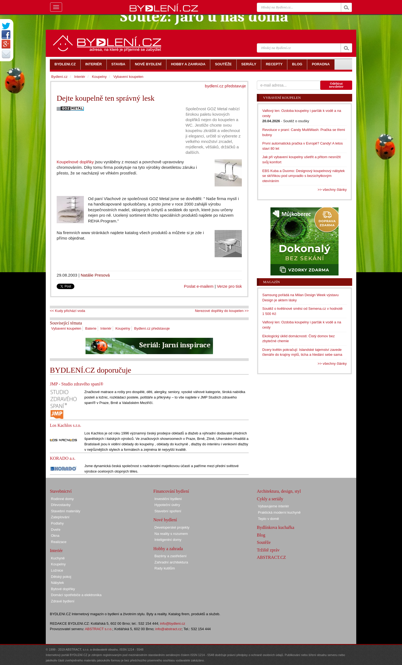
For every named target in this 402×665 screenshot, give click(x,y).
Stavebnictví (61, 491)
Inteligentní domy (167, 540)
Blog (261, 535)
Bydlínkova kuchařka (275, 527)
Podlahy (57, 523)
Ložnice (57, 570)
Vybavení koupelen (66, 328)
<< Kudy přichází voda (67, 311)
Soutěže (264, 542)
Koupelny (122, 328)
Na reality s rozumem (171, 534)
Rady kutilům (164, 568)
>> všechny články (332, 190)
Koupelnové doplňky (75, 162)
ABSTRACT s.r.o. (98, 629)
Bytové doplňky (63, 589)
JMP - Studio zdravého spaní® (76, 384)
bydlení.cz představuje (225, 86)
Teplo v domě (268, 519)
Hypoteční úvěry (167, 505)
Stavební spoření (167, 511)
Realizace (58, 542)
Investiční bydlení (168, 499)
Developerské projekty (172, 527)
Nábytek (57, 583)
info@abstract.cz (168, 629)
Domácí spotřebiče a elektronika (76, 595)
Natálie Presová (95, 275)
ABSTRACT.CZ (271, 557)
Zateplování (60, 517)
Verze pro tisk (229, 286)
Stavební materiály (65, 511)
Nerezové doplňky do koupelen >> (222, 311)
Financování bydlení (171, 491)
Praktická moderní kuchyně (279, 512)
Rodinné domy (62, 499)
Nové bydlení (165, 519)
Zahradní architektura (171, 562)
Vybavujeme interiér (273, 506)
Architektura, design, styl (279, 491)
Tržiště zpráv (268, 550)
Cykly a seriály (270, 499)
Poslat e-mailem (199, 286)
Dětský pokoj (61, 577)
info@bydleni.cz (172, 623)
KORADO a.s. (62, 458)
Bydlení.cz (59, 77)
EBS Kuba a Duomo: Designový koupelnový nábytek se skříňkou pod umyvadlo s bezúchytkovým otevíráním (303, 176)
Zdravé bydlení (62, 601)
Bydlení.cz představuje (152, 328)
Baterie (90, 328)
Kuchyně (58, 558)
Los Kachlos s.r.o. (65, 425)
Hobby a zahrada (168, 548)
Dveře (55, 530)
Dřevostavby (61, 505)
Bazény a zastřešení (170, 556)
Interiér (105, 328)
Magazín (271, 282)
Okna (55, 536)
